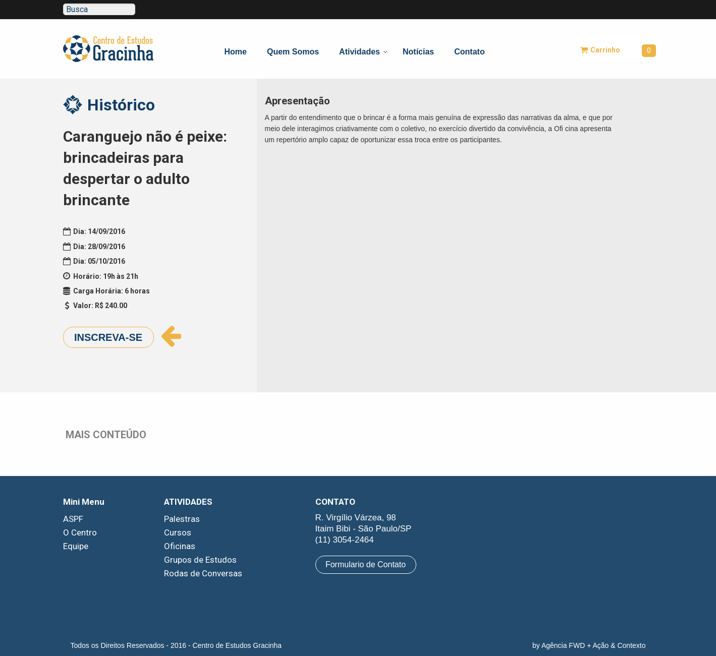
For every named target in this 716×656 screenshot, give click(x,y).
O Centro (80, 532)
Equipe (75, 546)
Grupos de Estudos (200, 560)
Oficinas (179, 546)
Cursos (177, 532)
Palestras (182, 519)
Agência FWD (563, 645)
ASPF (73, 519)
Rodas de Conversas (203, 573)
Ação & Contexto (618, 645)
